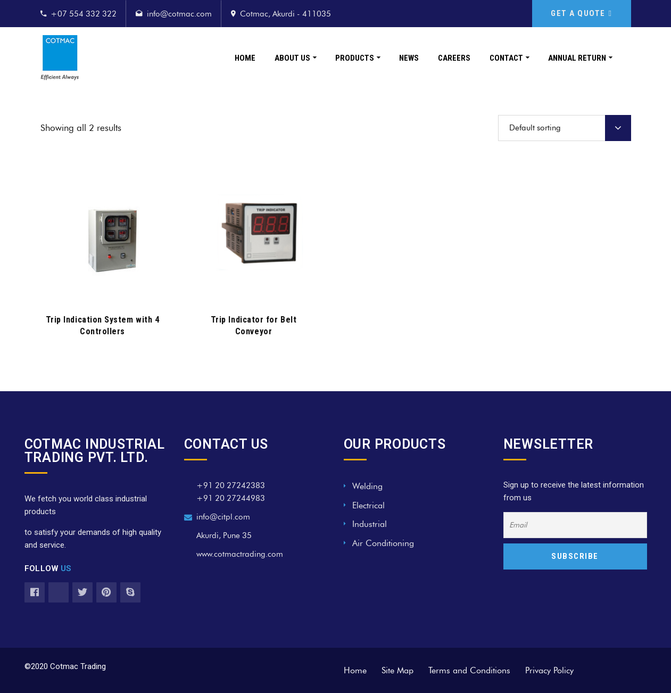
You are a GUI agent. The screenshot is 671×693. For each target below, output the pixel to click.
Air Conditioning (383, 543)
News (409, 58)
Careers (454, 58)
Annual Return (577, 58)
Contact (506, 58)
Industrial (369, 524)
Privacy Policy (549, 670)
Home (245, 58)
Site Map (397, 670)
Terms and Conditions (469, 670)
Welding (367, 486)
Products (354, 58)
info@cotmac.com (179, 14)
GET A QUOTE (581, 13)
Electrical (368, 505)
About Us (292, 58)
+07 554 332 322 (84, 14)
